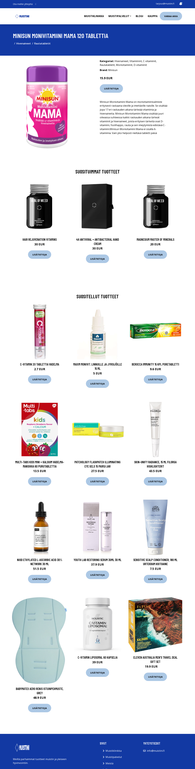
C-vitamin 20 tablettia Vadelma (39, 364)
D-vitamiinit (140, 65)
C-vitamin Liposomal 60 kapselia (97, 657)
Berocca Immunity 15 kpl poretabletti (155, 364)
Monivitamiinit (124, 65)
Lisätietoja (111, 88)
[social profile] (35, 4)
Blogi (139, 16)
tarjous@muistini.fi (165, 3)
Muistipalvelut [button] (118, 16)
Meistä (109, 763)
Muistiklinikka (94, 16)
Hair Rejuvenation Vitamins (40, 239)
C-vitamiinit (149, 61)
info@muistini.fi (156, 750)
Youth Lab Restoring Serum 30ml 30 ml (97, 560)
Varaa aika (171, 16)
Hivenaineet (23, 43)
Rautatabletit (42, 43)
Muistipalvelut (114, 757)
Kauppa (153, 16)
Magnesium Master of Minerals (155, 239)
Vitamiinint (135, 61)
